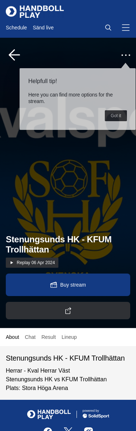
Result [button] (48, 337)
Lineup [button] (69, 337)
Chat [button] (30, 337)
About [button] (12, 337)
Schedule (16, 27)
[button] (108, 27)
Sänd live (43, 27)
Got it (116, 115)
